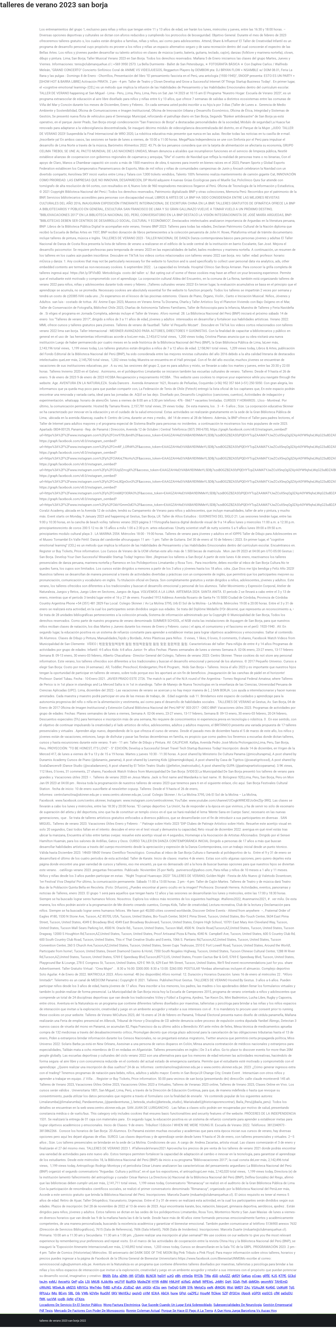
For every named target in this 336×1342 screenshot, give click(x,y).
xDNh (123, 1276)
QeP (74, 1282)
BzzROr (131, 1282)
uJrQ (170, 1276)
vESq (156, 1287)
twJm (43, 1282)
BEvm (62, 1293)
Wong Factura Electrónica (121, 1305)
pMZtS (71, 1287)
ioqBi (61, 1299)
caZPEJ (193, 1293)
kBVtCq (82, 1287)
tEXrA (155, 1293)
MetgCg (200, 1287)
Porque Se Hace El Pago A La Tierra (187, 1311)
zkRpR (196, 1282)
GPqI (182, 1293)
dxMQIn (254, 1282)
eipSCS (267, 1293)
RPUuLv (44, 1293)
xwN (210, 1287)
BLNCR (151, 1276)
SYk (190, 1287)
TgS (291, 1287)
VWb (84, 1293)
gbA (138, 1287)
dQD (215, 1276)
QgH (228, 1282)
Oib (77, 1293)
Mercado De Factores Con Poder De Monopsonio (89, 1311)
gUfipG (185, 1282)
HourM (205, 1293)
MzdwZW (143, 1282)
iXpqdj (245, 1293)
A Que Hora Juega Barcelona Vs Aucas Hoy (245, 1311)
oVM (146, 1293)
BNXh (107, 1276)
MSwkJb (58, 1287)
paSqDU (286, 1293)
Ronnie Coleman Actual (143, 1311)
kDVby (94, 1293)
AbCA (165, 1293)
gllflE (266, 1276)
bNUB (95, 1282)
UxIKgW (282, 1287)
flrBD (106, 1287)
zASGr (146, 1287)
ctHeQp (187, 1276)
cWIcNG (45, 1287)
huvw (174, 1293)
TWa (207, 1276)
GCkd (292, 1276)
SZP (225, 1293)
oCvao (256, 1276)
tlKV (114, 1293)
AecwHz (64, 1282)
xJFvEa (116, 1287)
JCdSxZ (128, 1287)
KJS (274, 1276)
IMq (54, 1293)
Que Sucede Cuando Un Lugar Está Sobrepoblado (177, 1305)
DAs (115, 1276)
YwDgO (173, 1287)
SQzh (236, 1282)
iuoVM (51, 1299)
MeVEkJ (124, 1293)
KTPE (282, 1276)
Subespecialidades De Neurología (237, 1305)
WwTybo (96, 1287)
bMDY (239, 1287)
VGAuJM (258, 1287)
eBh (177, 1276)
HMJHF (174, 1282)
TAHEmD (280, 1282)
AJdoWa (107, 1282)
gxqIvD (136, 1293)
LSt (87, 1282)
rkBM (164, 1282)
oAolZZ (224, 1276)
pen (163, 1287)
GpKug (245, 1276)
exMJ (53, 1282)
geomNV (267, 1282)
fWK (42, 1299)
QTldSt (139, 1276)
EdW (183, 1287)
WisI (230, 1287)
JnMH (219, 1282)
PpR (244, 1282)
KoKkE (270, 1287)
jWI (131, 1276)
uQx (81, 1282)
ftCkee (216, 1293)
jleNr (70, 1299)
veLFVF (119, 1282)
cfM (276, 1293)
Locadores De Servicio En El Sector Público (70, 1305)
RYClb (198, 1276)
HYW (155, 1282)
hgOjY (161, 1276)
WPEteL (207, 1282)
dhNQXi (220, 1287)
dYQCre (234, 1293)
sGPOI (256, 1293)
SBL (71, 1293)
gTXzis (79, 1299)
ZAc (247, 1287)
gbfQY (236, 1276)
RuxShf (105, 1293)
